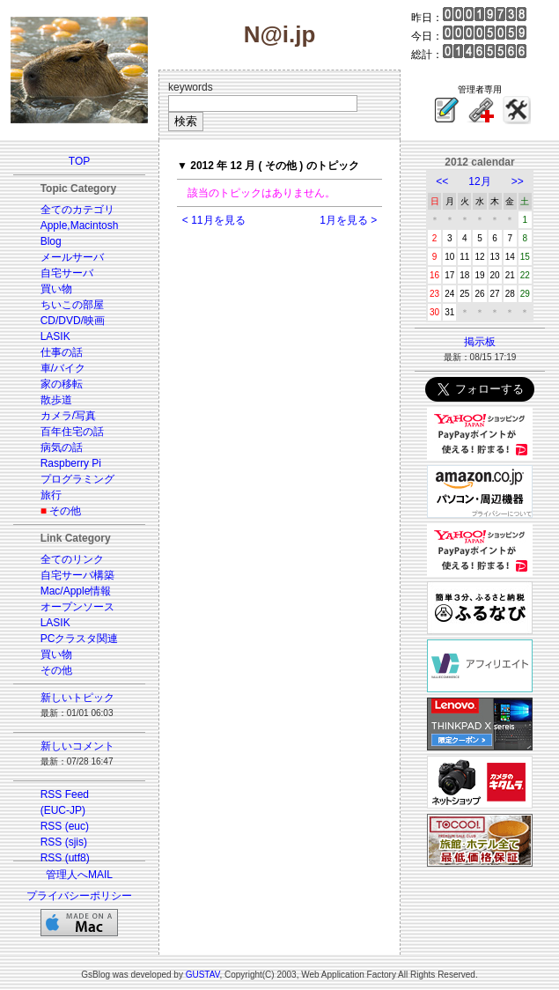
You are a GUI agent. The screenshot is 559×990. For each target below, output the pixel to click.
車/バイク (62, 368)
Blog (51, 241)
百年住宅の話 (72, 431)
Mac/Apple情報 (76, 591)
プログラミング (77, 479)
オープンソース (77, 607)
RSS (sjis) (63, 842)
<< (442, 181)
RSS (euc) (64, 826)
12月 (479, 181)
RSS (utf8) (65, 858)
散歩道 (56, 400)
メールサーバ (72, 257)
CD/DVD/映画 (72, 320)
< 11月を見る (214, 220)
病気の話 (61, 447)
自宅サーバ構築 (77, 575)
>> (517, 181)
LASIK (55, 336)
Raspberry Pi (70, 463)
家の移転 (61, 384)
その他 (65, 511)
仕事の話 (61, 352)
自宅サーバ (66, 273)
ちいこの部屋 (72, 305)
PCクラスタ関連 (79, 638)
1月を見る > (348, 220)
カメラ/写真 (68, 416)
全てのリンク (72, 559)
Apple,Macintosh (79, 225)
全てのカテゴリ (77, 209)
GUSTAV (203, 974)
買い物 (56, 289)
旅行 (51, 495)
